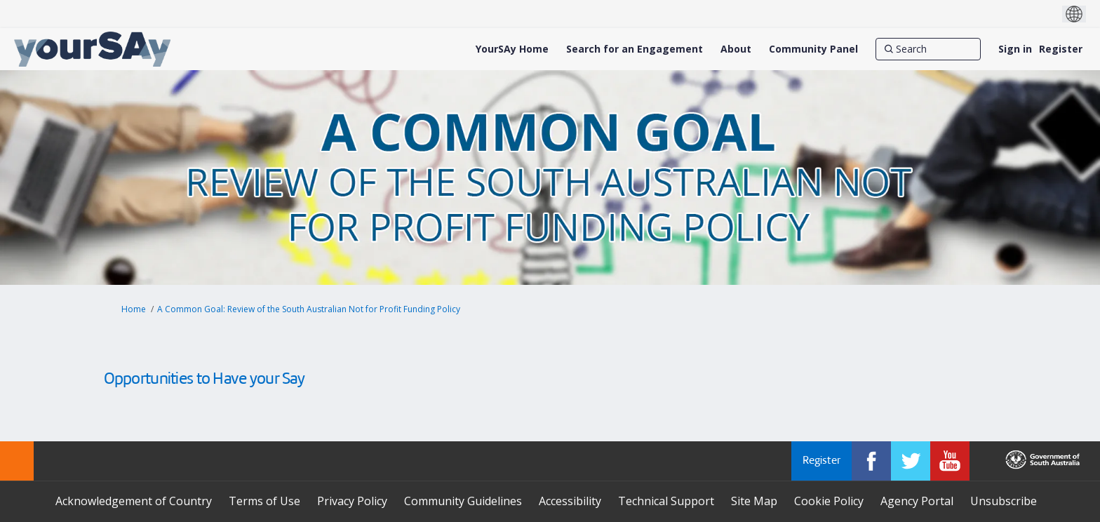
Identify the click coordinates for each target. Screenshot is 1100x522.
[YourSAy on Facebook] (871, 461)
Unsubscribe (1003, 501)
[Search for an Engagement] (634, 49)
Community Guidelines (463, 501)
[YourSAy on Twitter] (910, 461)
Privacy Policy (352, 501)
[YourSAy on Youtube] (950, 461)
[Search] (928, 49)
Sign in (1015, 48)
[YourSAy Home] (512, 49)
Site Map (754, 501)
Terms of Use (264, 501)
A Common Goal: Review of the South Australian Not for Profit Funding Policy (308, 309)
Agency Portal (916, 501)
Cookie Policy (829, 501)
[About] (736, 49)
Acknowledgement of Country (133, 501)
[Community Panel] (813, 49)
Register (1060, 48)
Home (133, 309)
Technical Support (666, 501)
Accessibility (570, 501)
